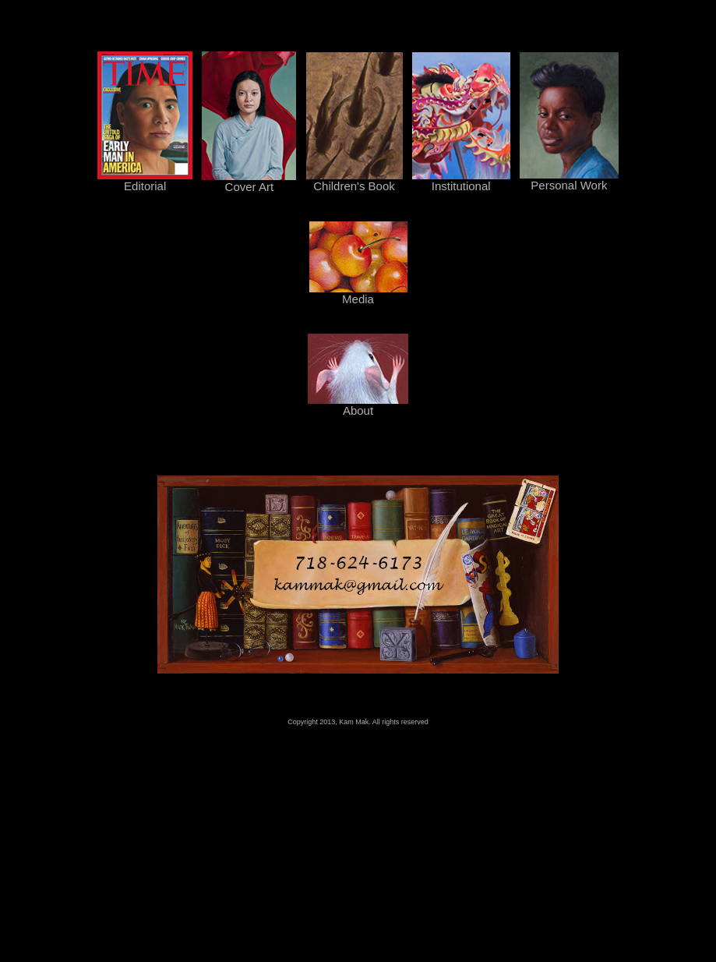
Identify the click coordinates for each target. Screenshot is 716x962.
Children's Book (354, 180)
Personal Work (569, 180)
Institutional (461, 180)
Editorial (144, 180)
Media (358, 293)
